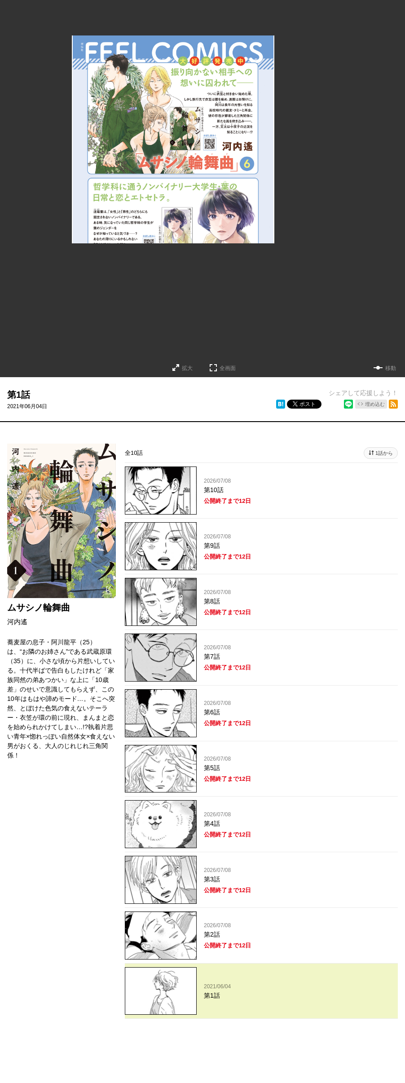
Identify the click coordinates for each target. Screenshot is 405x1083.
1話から (384, 453)
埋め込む (375, 404)
